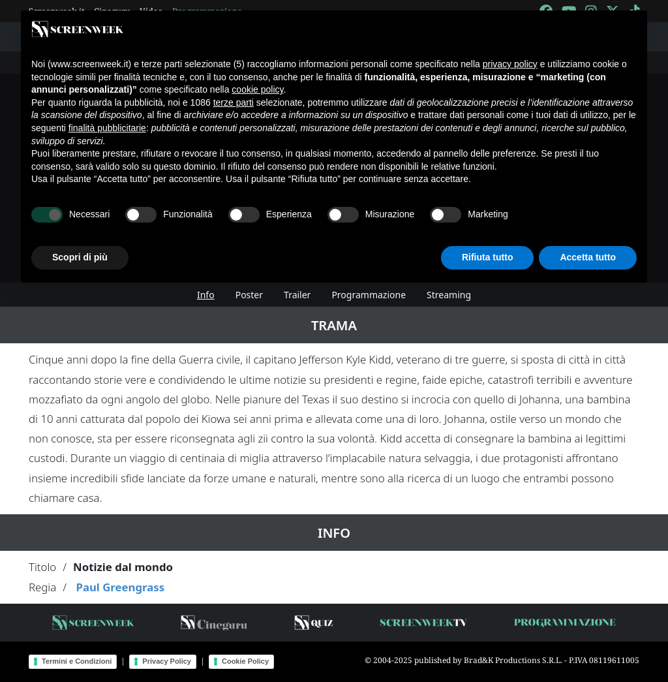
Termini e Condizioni (77, 661)
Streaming (449, 294)
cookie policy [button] (257, 89)
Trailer (297, 294)
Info (206, 294)
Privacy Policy (166, 661)
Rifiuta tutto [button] (487, 257)
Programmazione (368, 294)
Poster (249, 294)
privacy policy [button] (510, 64)
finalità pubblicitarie (107, 128)
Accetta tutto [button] (588, 257)
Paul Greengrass (120, 587)
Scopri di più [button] (80, 257)
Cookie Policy (245, 661)
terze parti (233, 102)
